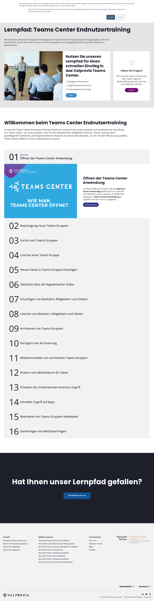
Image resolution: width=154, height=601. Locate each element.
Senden (131, 90)
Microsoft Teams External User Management (56, 544)
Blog (91, 547)
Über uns (92, 540)
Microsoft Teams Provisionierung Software (55, 562)
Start (71, 95)
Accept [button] (111, 17)
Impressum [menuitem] (147, 597)
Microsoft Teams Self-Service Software (53, 540)
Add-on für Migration (11, 547)
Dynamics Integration (11, 550)
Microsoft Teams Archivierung (50, 550)
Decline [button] (121, 17)
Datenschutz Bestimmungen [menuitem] (133, 597)
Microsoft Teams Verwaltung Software (53, 553)
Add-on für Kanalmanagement (15, 544)
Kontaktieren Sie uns (77, 495)
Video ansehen (91, 205)
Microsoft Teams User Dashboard (51, 556)
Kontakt (92, 550)
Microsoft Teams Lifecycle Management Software (58, 547)
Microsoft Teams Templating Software (53, 559)
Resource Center (95, 544)
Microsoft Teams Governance (14, 540)
